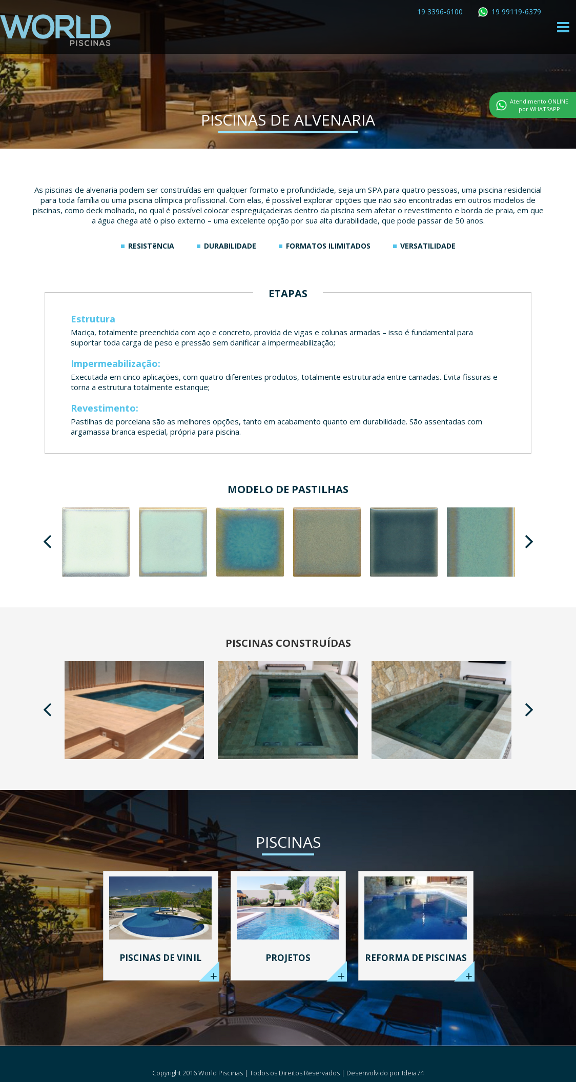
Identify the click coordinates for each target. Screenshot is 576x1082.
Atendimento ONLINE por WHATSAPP (539, 105)
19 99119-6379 (516, 11)
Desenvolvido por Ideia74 (385, 1072)
